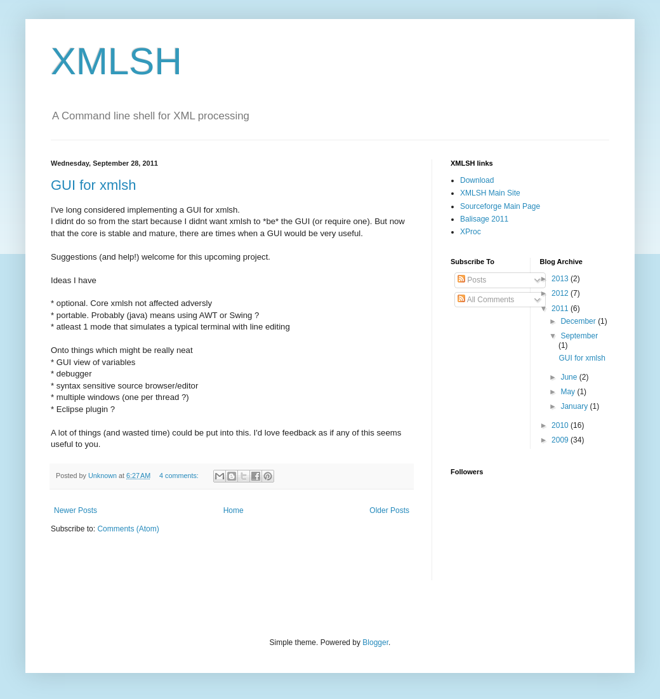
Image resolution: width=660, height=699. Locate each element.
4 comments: (180, 475)
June (569, 377)
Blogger (375, 642)
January (575, 406)
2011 (561, 308)
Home (233, 510)
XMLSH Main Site (490, 193)
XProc (470, 231)
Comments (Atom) (128, 528)
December (579, 321)
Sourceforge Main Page (500, 206)
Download (477, 180)
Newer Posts (75, 510)
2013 (561, 278)
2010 (561, 425)
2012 (561, 293)
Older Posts (389, 510)
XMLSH (116, 61)
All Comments (486, 299)
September (579, 335)
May (568, 391)
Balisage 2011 (484, 219)
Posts (472, 280)
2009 (561, 440)
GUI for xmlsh (93, 185)
